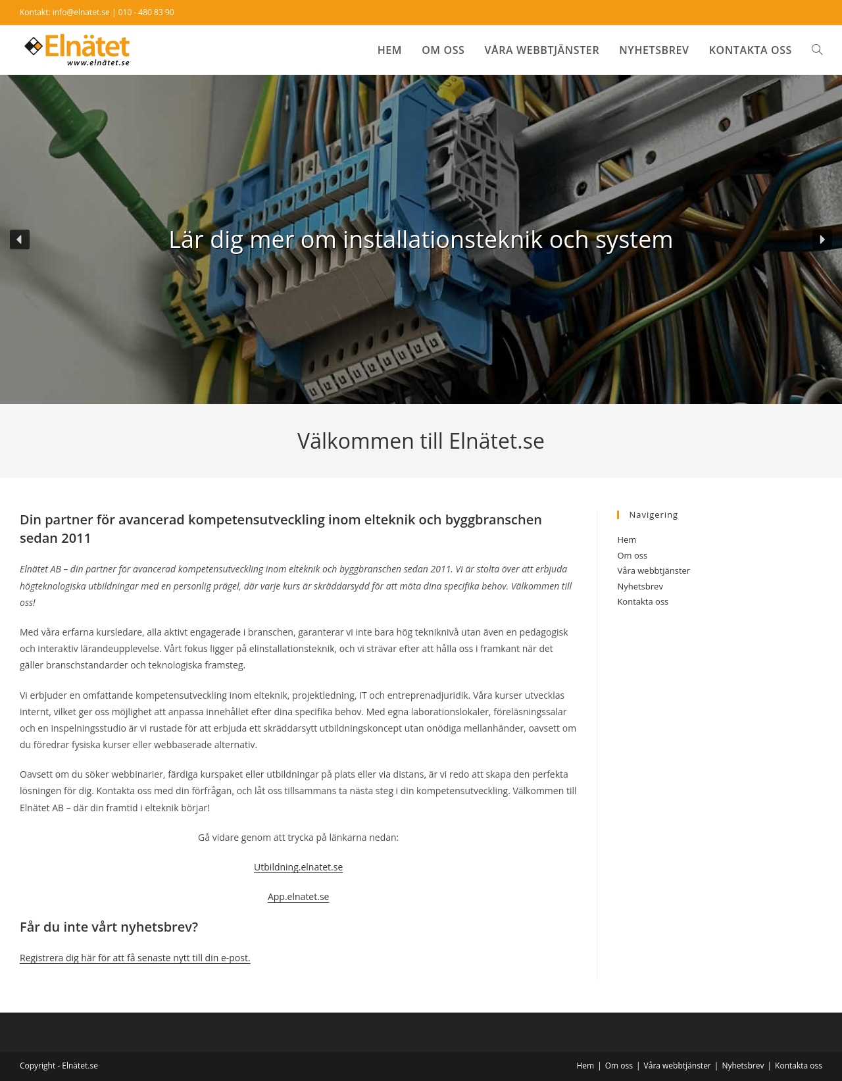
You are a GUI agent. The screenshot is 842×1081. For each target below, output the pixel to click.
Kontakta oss (642, 601)
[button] (20, 239)
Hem (626, 539)
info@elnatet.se (81, 12)
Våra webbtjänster (653, 570)
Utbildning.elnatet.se (298, 867)
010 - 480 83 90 (146, 12)
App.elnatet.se (298, 896)
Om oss (632, 555)
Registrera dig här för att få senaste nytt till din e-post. (135, 957)
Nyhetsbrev (639, 586)
